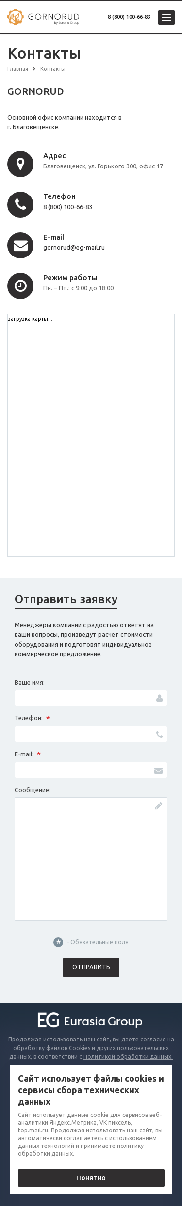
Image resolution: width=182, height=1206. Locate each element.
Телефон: (32, 719)
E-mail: (28, 754)
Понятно (91, 1178)
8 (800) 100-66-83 (129, 17)
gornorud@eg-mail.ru (74, 247)
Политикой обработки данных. (128, 1057)
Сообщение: (32, 789)
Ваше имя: (30, 682)
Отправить (91, 967)
